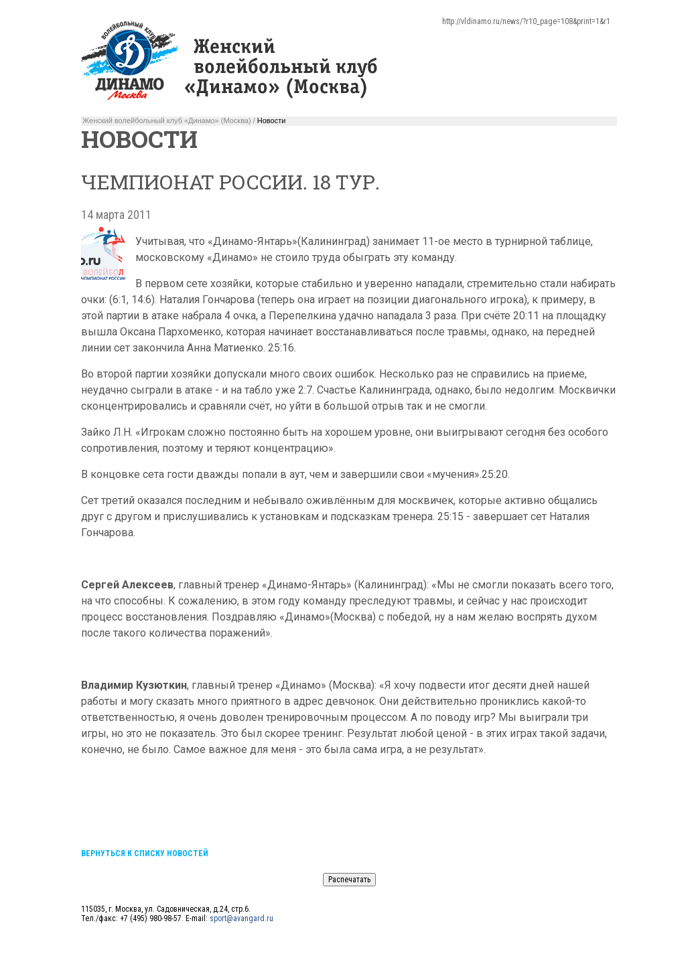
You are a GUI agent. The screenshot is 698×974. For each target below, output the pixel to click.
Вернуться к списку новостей (144, 853)
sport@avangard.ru (241, 918)
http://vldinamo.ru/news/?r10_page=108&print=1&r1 (526, 21)
